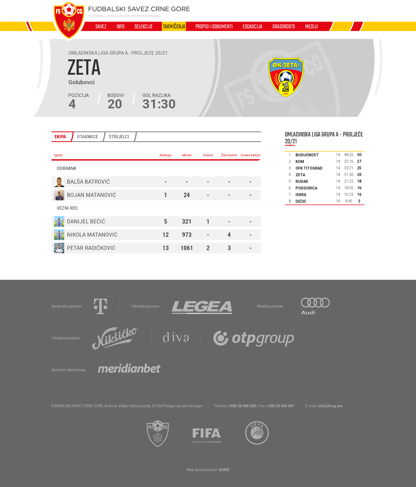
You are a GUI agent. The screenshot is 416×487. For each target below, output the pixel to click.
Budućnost (307, 155)
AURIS (224, 470)
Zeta (300, 175)
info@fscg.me (330, 406)
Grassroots (283, 26)
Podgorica (306, 188)
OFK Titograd (309, 168)
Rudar (302, 181)
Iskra (301, 195)
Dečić (301, 201)
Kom (300, 162)
